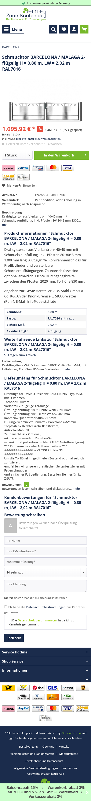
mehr (6, 224)
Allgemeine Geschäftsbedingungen (36, 768)
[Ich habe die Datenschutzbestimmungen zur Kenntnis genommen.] (5, 607)
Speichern (14, 638)
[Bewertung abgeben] (45, 572)
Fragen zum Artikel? (20, 355)
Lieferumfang (12, 361)
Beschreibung (12, 212)
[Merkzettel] (63, 29)
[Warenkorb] (84, 29)
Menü (13, 29)
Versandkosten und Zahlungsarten (32, 754)
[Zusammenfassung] (45, 561)
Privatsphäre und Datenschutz (44, 761)
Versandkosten (71, 733)
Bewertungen (12, 485)
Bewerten (27, 185)
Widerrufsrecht (68, 754)
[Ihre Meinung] (45, 586)
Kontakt (64, 746)
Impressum (69, 768)
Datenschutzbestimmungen (46, 607)
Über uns (48, 746)
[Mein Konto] (74, 29)
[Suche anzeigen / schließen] (53, 29)
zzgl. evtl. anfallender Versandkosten (38, 139)
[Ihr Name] (45, 540)
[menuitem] (13, 29)
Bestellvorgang (28, 746)
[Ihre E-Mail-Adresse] (45, 551)
